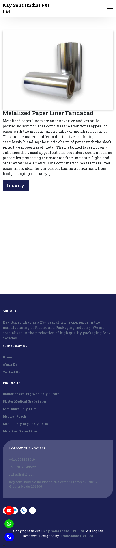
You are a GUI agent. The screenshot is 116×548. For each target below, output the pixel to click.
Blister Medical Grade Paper (25, 401)
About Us (10, 365)
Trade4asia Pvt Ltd (76, 535)
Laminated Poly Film (20, 409)
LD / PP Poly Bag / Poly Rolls (25, 424)
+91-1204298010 (22, 459)
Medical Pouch (14, 416)
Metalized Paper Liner (20, 431)
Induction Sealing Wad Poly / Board (31, 394)
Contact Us (11, 372)
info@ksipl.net (21, 474)
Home (7, 357)
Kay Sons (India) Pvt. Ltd (27, 8)
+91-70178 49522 (22, 467)
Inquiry (15, 185)
